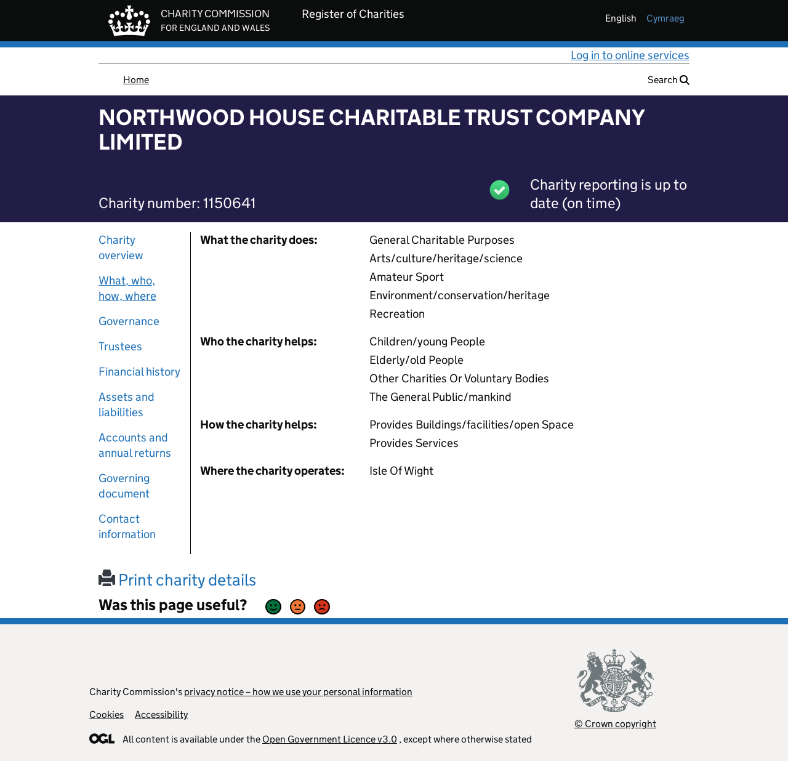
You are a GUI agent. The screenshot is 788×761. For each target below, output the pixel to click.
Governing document (124, 486)
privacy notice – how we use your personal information (298, 692)
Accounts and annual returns (134, 445)
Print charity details (177, 580)
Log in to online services (630, 55)
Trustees (120, 346)
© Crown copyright (615, 724)
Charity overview (120, 247)
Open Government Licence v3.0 (329, 739)
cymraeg (665, 18)
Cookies (106, 714)
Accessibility (161, 714)
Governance (128, 321)
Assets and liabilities (126, 404)
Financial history (139, 371)
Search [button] (669, 80)
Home (136, 80)
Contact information (127, 526)
